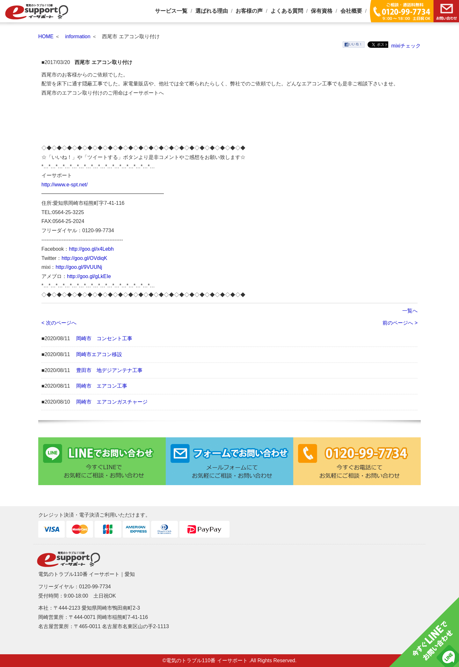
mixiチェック (406, 45)
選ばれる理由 (211, 11)
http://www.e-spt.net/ (64, 184)
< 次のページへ (58, 323)
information (77, 36)
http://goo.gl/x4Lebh (91, 249)
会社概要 (351, 11)
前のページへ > (400, 323)
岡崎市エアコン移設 (99, 354)
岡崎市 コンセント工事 (104, 338)
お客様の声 (249, 11)
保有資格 (321, 11)
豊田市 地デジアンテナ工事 (109, 370)
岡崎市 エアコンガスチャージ (112, 402)
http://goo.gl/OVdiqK (84, 258)
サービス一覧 (171, 11)
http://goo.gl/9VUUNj (78, 267)
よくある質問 (287, 11)
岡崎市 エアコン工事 (101, 386)
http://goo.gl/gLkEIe (89, 276)
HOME (46, 36)
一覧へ (410, 310)
